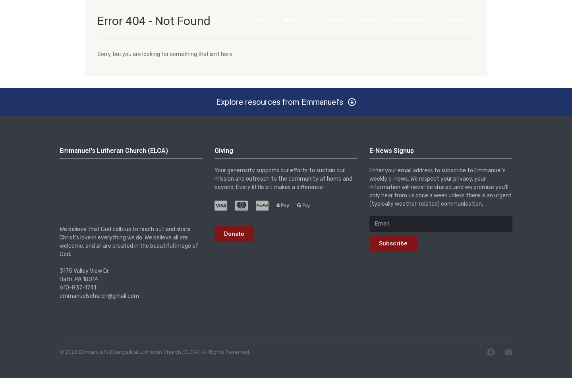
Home (260, 22)
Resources (414, 22)
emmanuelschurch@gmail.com (99, 296)
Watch (334, 22)
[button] (286, 102)
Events (369, 22)
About (297, 22)
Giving (462, 22)
